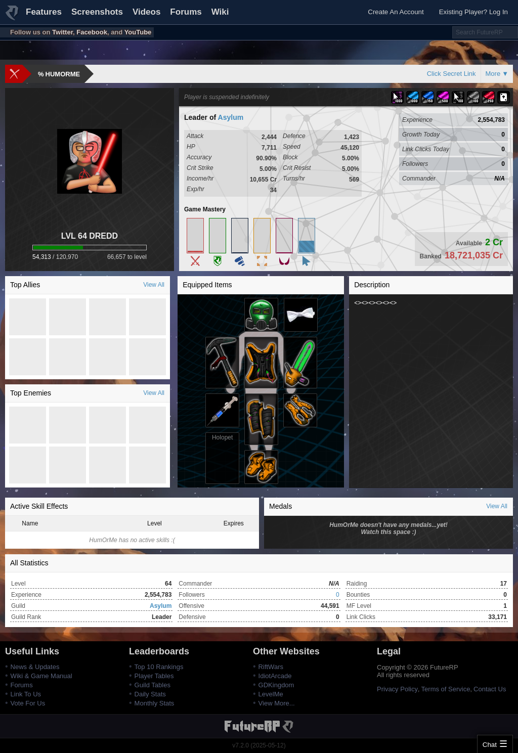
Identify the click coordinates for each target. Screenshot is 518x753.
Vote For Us (28, 703)
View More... (276, 703)
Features (44, 12)
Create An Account (395, 12)
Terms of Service (445, 689)
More (493, 73)
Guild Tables (152, 685)
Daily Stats (150, 694)
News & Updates (35, 667)
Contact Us (489, 689)
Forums (185, 12)
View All (153, 284)
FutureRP (12, 17)
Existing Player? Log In (473, 12)
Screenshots (97, 12)
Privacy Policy (397, 689)
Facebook (91, 32)
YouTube (138, 32)
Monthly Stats (155, 703)
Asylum (231, 117)
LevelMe (270, 694)
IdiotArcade (275, 676)
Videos (146, 12)
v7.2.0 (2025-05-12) (258, 745)
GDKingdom (276, 685)
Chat (490, 744)
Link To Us (26, 694)
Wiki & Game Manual (41, 676)
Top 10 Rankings (159, 667)
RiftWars (270, 667)
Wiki (220, 12)
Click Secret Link (451, 73)
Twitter (62, 32)
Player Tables (154, 676)
